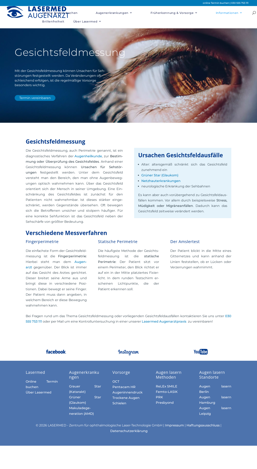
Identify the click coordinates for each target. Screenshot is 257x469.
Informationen (227, 13)
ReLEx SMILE (166, 386)
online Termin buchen (216, 2)
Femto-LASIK (167, 392)
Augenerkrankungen (112, 13)
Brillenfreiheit (53, 21)
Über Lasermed (85, 21)
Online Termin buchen (60, 13)
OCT (115, 381)
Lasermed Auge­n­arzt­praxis (164, 321)
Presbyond (165, 403)
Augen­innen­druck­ (127, 392)
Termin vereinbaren (35, 98)
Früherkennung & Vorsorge (172, 13)
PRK (159, 397)
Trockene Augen (126, 398)
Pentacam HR (124, 387)
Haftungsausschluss (203, 425)
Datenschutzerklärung (129, 431)
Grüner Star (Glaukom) (159, 175)
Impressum (174, 425)
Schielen (119, 403)
